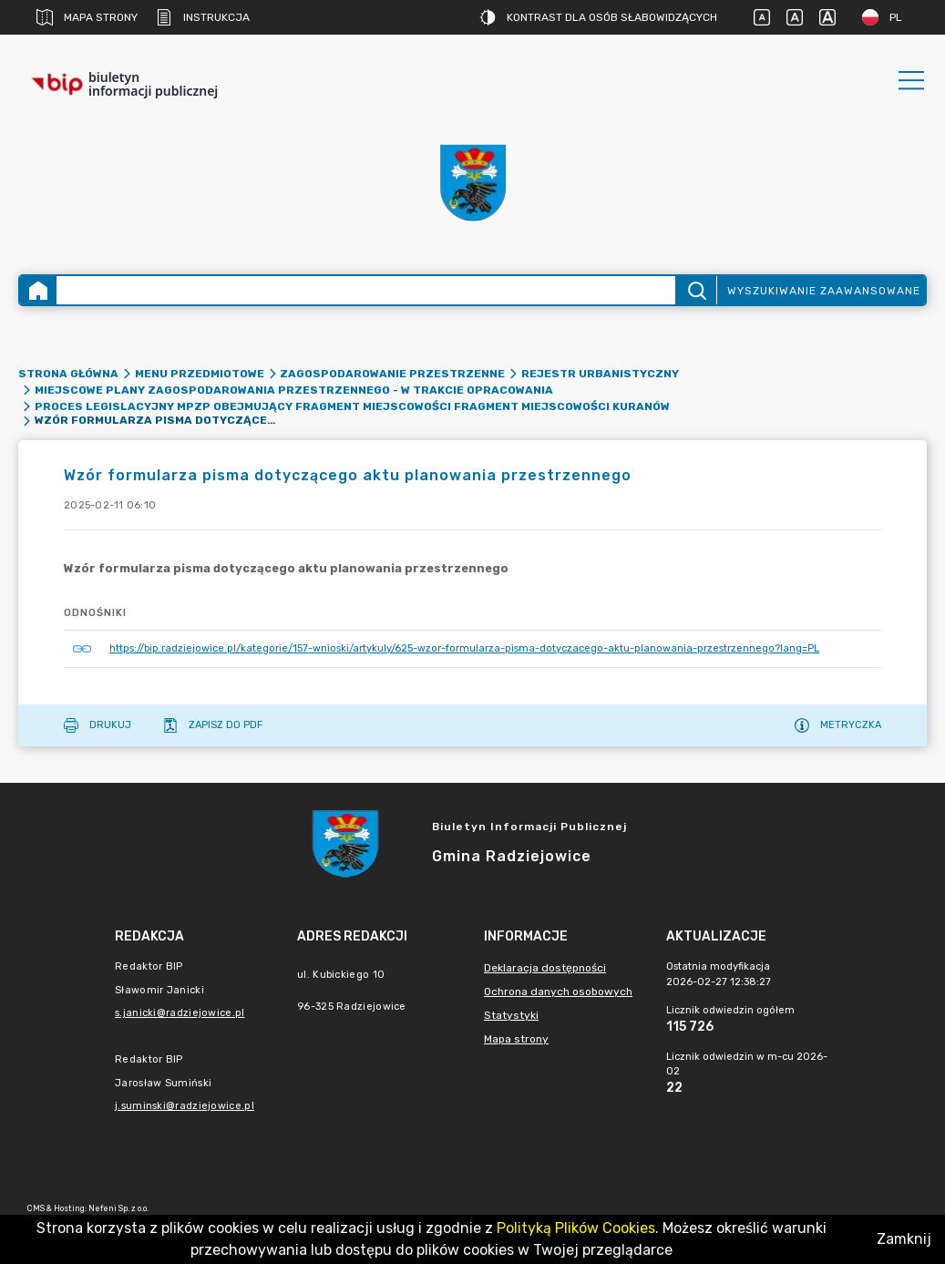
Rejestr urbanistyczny (600, 373)
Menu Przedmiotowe (199, 373)
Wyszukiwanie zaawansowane (823, 290)
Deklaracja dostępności (545, 967)
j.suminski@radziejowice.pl (184, 1106)
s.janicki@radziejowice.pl (180, 1013)
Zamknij (904, 1239)
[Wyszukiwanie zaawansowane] (365, 290)
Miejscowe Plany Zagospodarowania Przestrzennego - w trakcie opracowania (294, 390)
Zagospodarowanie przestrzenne (392, 373)
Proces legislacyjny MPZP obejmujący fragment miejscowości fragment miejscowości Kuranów (352, 406)
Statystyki (511, 1015)
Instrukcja (203, 17)
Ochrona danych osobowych (558, 991)
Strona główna (68, 373)
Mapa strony (87, 17)
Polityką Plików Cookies (576, 1228)
